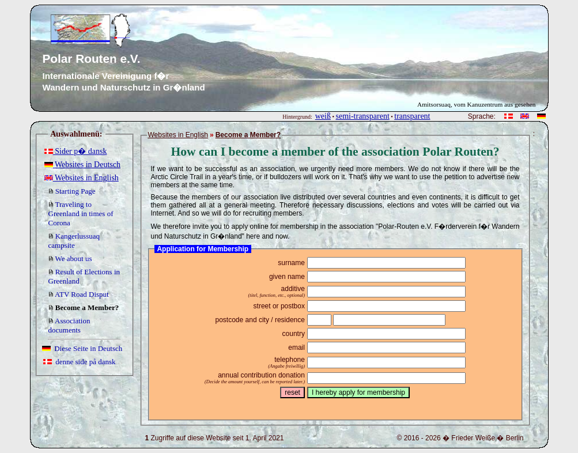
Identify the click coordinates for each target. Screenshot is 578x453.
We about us (70, 258)
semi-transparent (362, 116)
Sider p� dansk (75, 151)
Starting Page (72, 191)
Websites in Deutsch (82, 164)
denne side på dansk (79, 361)
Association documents (69, 325)
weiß (323, 116)
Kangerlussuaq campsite (74, 241)
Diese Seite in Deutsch (82, 348)
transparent (412, 116)
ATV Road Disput (78, 294)
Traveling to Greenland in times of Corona (81, 213)
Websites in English (81, 177)
